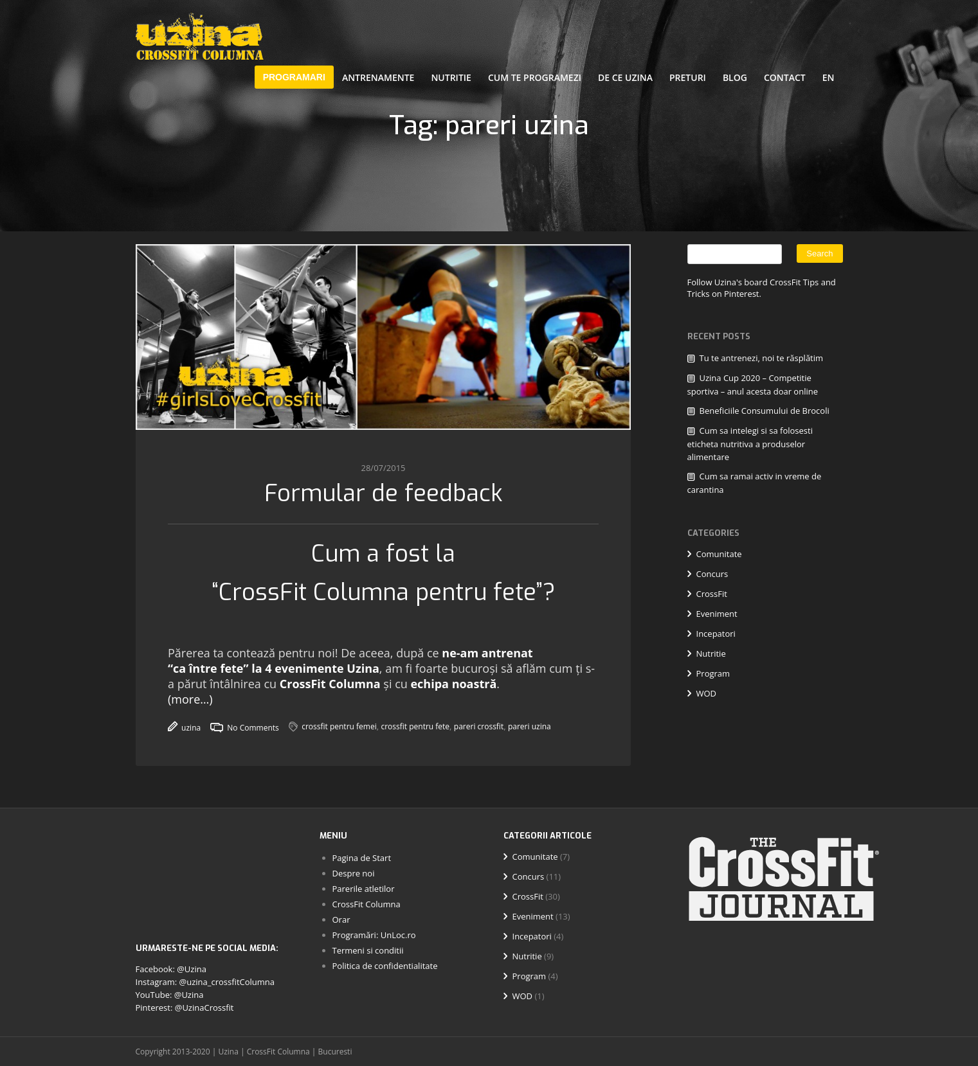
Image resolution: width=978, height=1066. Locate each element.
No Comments (244, 727)
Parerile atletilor (363, 888)
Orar (341, 919)
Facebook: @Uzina (171, 969)
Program (713, 673)
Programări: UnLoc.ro (374, 935)
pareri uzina (528, 726)
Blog (735, 77)
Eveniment (717, 613)
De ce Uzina (625, 77)
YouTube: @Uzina (170, 994)
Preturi (687, 77)
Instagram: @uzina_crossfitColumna (205, 982)
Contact (785, 77)
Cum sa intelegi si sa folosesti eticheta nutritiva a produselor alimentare (750, 444)
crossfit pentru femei (339, 726)
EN (828, 77)
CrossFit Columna (329, 683)
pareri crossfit (478, 726)
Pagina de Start (362, 858)
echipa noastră (453, 683)
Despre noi (353, 873)
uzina (184, 727)
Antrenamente (378, 77)
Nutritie (451, 77)
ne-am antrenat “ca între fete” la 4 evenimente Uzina (350, 660)
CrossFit (711, 594)
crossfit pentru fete (415, 726)
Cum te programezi (534, 77)
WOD (706, 693)
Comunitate (719, 554)
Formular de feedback (383, 493)
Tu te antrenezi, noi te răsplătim (762, 358)
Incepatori (716, 633)
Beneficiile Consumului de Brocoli (764, 410)
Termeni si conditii (368, 950)
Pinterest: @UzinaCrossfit (185, 1007)
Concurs (712, 574)
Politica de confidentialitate (385, 966)
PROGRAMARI (294, 77)
